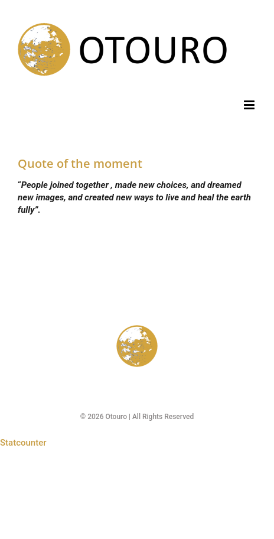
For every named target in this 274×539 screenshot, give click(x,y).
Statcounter (23, 442)
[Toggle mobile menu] (250, 105)
